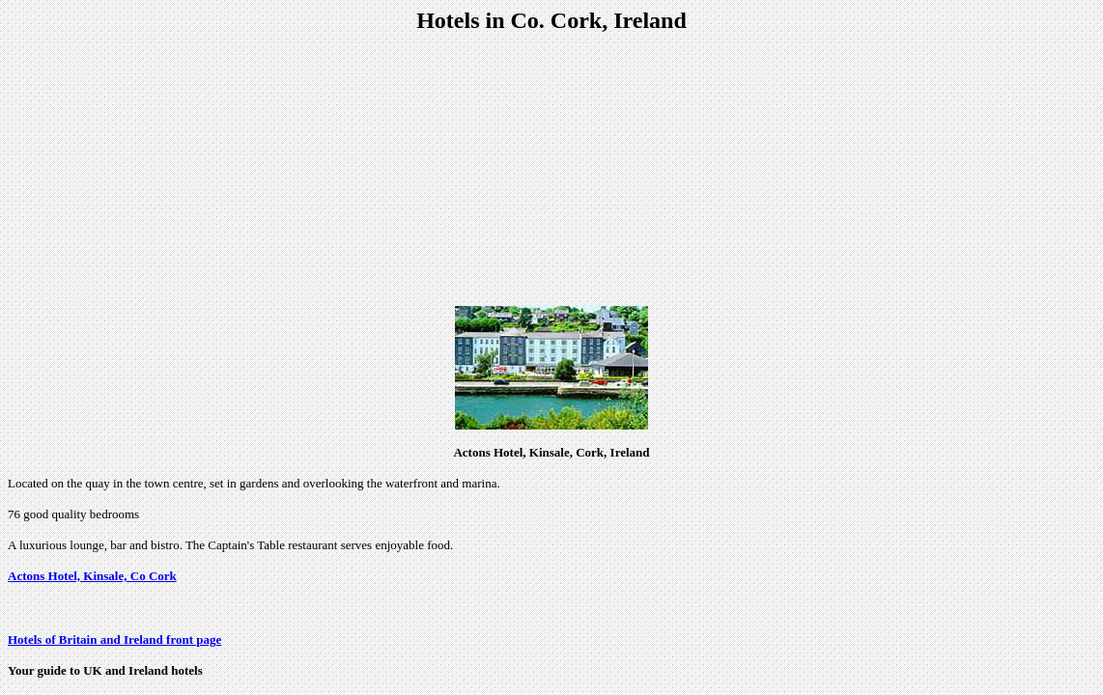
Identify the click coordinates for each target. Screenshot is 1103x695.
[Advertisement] (551, 170)
